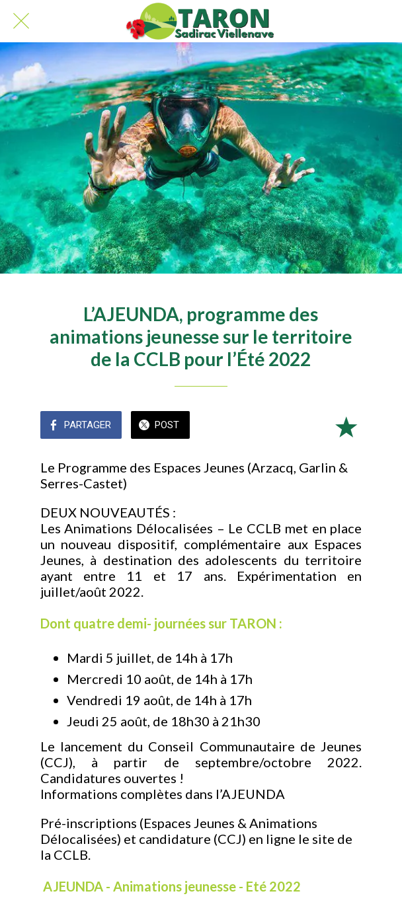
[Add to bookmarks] (346, 426)
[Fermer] (21, 21)
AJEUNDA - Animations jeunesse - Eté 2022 (172, 886)
